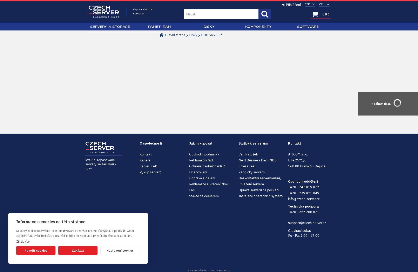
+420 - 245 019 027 (303, 187)
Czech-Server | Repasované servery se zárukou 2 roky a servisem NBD (103, 12)
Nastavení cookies (120, 250)
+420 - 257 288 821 (303, 212)
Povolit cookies (36, 250)
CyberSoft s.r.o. (223, 270)
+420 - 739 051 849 (303, 193)
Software (308, 26)
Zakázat (78, 250)
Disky (209, 26)
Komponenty (258, 26)
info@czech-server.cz (304, 199)
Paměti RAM (159, 26)
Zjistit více (23, 241)
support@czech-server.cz (307, 223)
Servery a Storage (110, 26)
